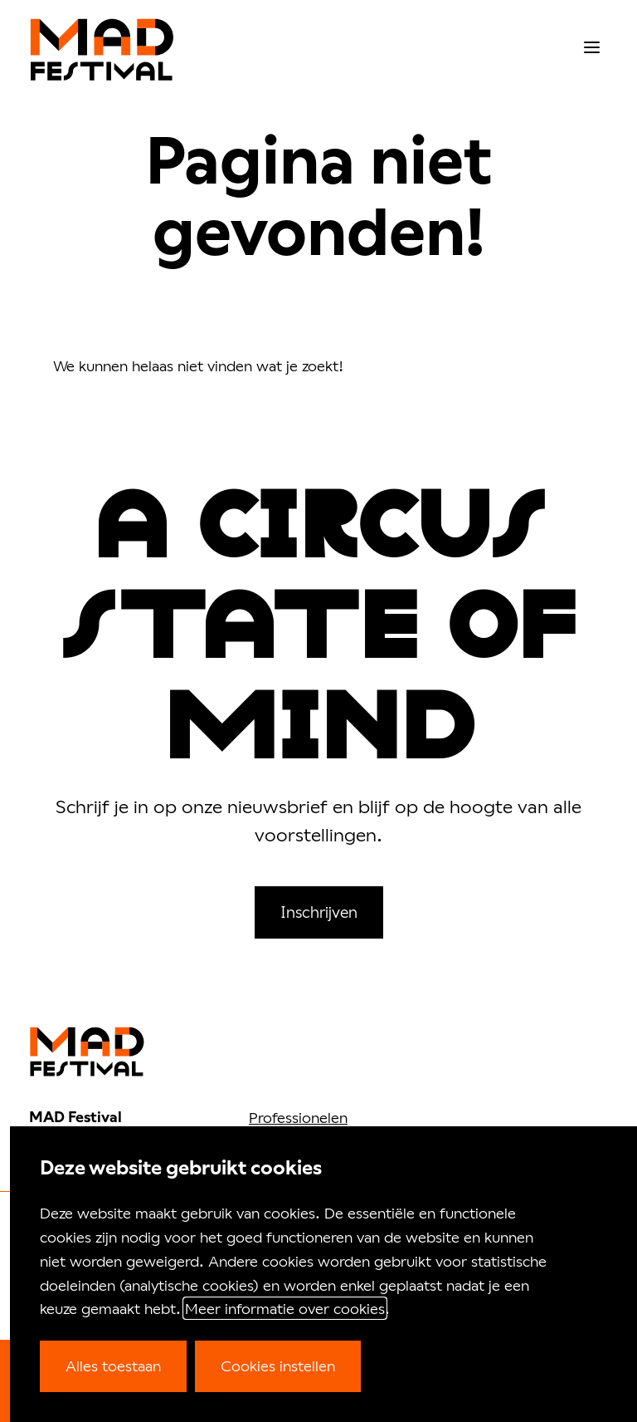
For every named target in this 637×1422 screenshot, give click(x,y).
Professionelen (298, 1117)
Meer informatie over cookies (285, 1308)
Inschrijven (318, 911)
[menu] (592, 47)
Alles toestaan (113, 1365)
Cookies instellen (278, 1365)
